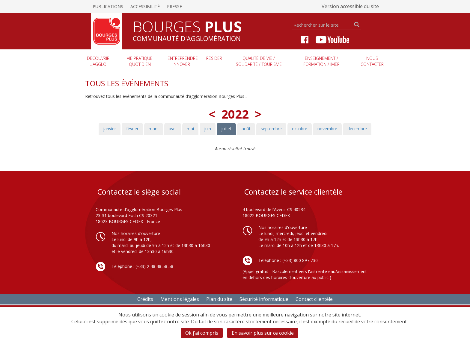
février (132, 128)
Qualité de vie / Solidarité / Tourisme (259, 61)
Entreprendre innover (183, 61)
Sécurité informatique (263, 299)
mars (154, 128)
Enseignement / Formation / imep (321, 61)
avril (173, 128)
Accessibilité (145, 6)
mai (190, 128)
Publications (108, 6)
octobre (299, 128)
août (246, 128)
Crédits (145, 299)
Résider (214, 58)
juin (207, 128)
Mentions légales (179, 299)
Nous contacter (372, 61)
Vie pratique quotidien (140, 61)
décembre (357, 128)
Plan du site (219, 299)
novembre (327, 128)
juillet (226, 128)
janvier (109, 128)
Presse (174, 6)
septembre (271, 128)
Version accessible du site (350, 6)
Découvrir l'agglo (98, 61)
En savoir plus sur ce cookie (263, 333)
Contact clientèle (314, 299)
